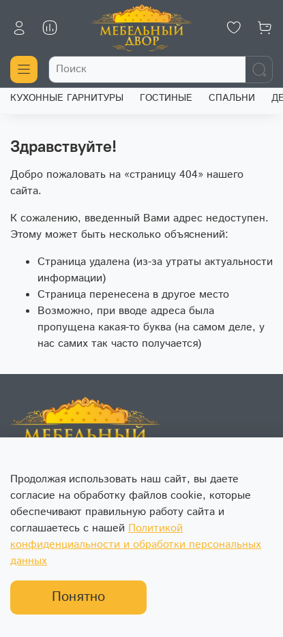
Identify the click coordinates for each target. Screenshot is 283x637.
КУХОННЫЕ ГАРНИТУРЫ (66, 98)
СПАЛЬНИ (232, 98)
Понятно (78, 597)
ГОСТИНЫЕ (166, 98)
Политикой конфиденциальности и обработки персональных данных (135, 545)
